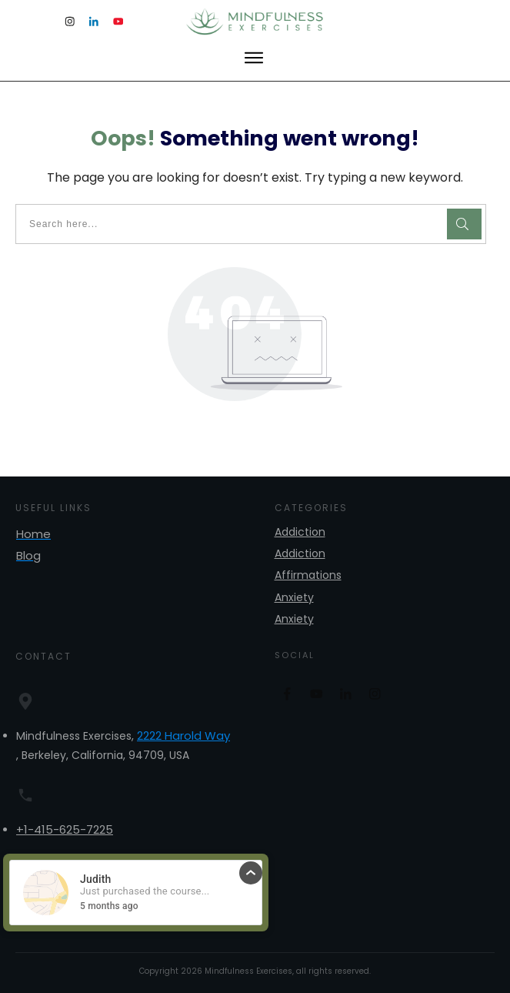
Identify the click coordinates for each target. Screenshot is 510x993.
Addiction (300, 532)
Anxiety (294, 597)
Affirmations (308, 575)
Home (33, 534)
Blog (28, 555)
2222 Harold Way (183, 735)
